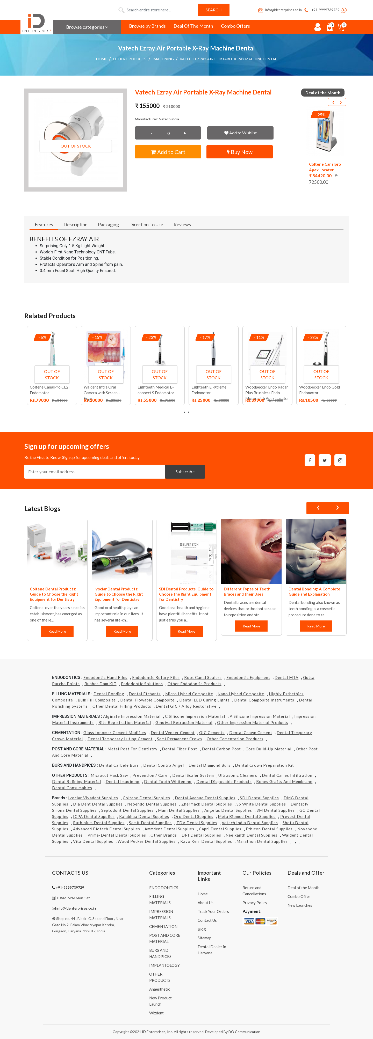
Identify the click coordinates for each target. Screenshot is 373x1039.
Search (214, 9)
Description (75, 224)
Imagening (163, 59)
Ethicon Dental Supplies (269, 828)
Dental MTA (286, 677)
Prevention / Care (150, 775)
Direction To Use (146, 224)
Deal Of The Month (193, 26)
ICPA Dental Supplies (94, 816)
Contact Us (207, 920)
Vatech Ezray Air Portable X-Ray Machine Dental (228, 59)
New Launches (300, 905)
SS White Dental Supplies (261, 804)
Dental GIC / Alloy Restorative (186, 706)
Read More (57, 631)
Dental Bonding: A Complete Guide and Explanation (314, 591)
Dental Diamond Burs (210, 765)
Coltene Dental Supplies (146, 797)
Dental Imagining (123, 781)
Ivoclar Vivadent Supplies (93, 797)
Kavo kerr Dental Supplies (206, 841)
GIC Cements (212, 732)
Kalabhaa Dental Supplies (144, 816)
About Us (205, 902)
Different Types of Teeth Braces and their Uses (247, 591)
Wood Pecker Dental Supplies (147, 841)
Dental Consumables (72, 787)
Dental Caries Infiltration (287, 775)
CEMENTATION (163, 926)
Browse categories (87, 27)
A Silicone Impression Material (260, 716)
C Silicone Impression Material (195, 716)
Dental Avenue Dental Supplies (205, 797)
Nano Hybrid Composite (241, 693)
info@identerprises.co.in (279, 10)
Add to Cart (168, 152)
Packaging (108, 224)
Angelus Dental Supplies (228, 810)
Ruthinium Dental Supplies (99, 822)
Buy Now (240, 152)
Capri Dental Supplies (220, 828)
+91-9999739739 (321, 10)
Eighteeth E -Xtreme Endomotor (208, 390)
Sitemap (204, 937)
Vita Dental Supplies (93, 841)
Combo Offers (235, 26)
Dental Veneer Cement (173, 732)
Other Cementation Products (235, 738)
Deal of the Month (303, 887)
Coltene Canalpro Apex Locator (325, 167)
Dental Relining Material (76, 781)
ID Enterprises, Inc (157, 1031)
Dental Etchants (145, 693)
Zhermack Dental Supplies (206, 804)
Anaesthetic (159, 989)
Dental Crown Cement (250, 732)
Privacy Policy (254, 902)
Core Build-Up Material (268, 749)
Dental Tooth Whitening (168, 781)
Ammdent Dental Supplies (169, 828)
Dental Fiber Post (179, 749)
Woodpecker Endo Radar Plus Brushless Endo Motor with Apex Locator (267, 393)
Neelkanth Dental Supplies (251, 835)
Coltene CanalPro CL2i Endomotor (49, 390)
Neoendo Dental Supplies (152, 804)
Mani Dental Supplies (179, 810)
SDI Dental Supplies (259, 797)
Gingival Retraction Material (183, 722)
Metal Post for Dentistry (132, 749)
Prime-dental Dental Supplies (117, 835)
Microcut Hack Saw (109, 775)
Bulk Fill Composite (97, 700)
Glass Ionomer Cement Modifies (114, 732)
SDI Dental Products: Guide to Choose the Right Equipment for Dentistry (186, 594)
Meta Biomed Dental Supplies (247, 816)
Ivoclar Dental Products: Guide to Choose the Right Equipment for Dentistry (119, 594)
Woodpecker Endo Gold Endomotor (319, 390)
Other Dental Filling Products (121, 706)
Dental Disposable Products (224, 781)
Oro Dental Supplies (193, 816)
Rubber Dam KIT (100, 683)
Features (44, 224)
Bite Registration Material (124, 722)
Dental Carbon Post (221, 749)
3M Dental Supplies (275, 810)
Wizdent (156, 1013)
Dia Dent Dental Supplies (98, 804)
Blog (202, 929)
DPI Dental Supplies (201, 835)
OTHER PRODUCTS (129, 59)
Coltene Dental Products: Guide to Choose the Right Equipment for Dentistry (54, 594)
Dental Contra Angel (163, 765)
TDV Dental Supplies (196, 822)
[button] (75, 140)
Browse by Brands (147, 26)
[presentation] (333, 102)
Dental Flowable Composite (147, 700)
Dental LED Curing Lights (204, 700)
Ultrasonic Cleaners (237, 775)
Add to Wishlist (240, 132)
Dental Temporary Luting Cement (120, 738)
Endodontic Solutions (142, 683)
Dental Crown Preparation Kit (264, 765)
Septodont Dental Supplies (127, 810)
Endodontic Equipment (248, 677)
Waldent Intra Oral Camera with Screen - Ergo (102, 393)
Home (101, 59)
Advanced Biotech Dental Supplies (106, 828)
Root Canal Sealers (203, 677)
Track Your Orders (213, 911)
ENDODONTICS (163, 887)
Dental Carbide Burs (119, 765)
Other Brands (163, 835)
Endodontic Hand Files (105, 677)
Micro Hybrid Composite (189, 693)
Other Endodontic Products (194, 683)
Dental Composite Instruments (264, 700)
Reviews (182, 224)
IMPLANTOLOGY (164, 965)
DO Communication (244, 1031)
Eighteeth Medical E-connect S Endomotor (156, 390)
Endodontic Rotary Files (156, 677)
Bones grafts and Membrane (284, 781)
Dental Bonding (109, 693)
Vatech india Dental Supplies (250, 822)
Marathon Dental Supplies (262, 841)
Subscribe (185, 471)
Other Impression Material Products (252, 722)
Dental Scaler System (193, 775)
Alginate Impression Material (132, 716)
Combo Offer (299, 896)
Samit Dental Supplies (150, 822)
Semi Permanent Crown (179, 738)
